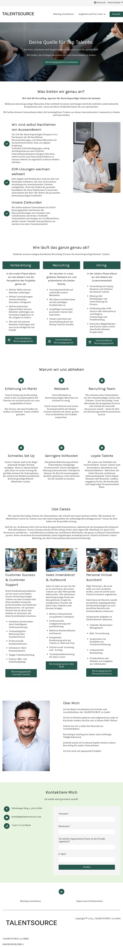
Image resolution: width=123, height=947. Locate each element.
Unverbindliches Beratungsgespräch (20, 340)
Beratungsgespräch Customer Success (21, 673)
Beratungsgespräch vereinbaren (61, 62)
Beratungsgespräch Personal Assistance (102, 672)
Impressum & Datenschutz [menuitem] (89, 901)
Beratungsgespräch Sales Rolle (61, 665)
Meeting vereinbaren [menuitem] (30, 901)
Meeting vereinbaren (63, 14)
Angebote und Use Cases (90, 14)
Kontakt (116, 14)
